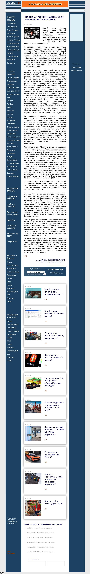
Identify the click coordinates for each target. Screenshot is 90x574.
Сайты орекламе (11, 205)
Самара (9, 278)
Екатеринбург (11, 275)
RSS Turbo (11, 553)
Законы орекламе (11, 226)
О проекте (12, 241)
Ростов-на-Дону (12, 292)
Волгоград (10, 298)
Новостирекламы (11, 18)
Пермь (9, 301)
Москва (9, 262)
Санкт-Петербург (12, 265)
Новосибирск (11, 269)
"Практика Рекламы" (59, 262)
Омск (9, 282)
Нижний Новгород (13, 272)
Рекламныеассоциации (12, 213)
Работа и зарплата (76, 70)
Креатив (11, 220)
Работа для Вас (76, 67)
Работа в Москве (76, 64)
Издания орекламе (12, 197)
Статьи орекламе (11, 72)
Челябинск (10, 288)
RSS (9, 551)
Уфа (8, 295)
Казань (9, 285)
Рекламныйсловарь (12, 189)
